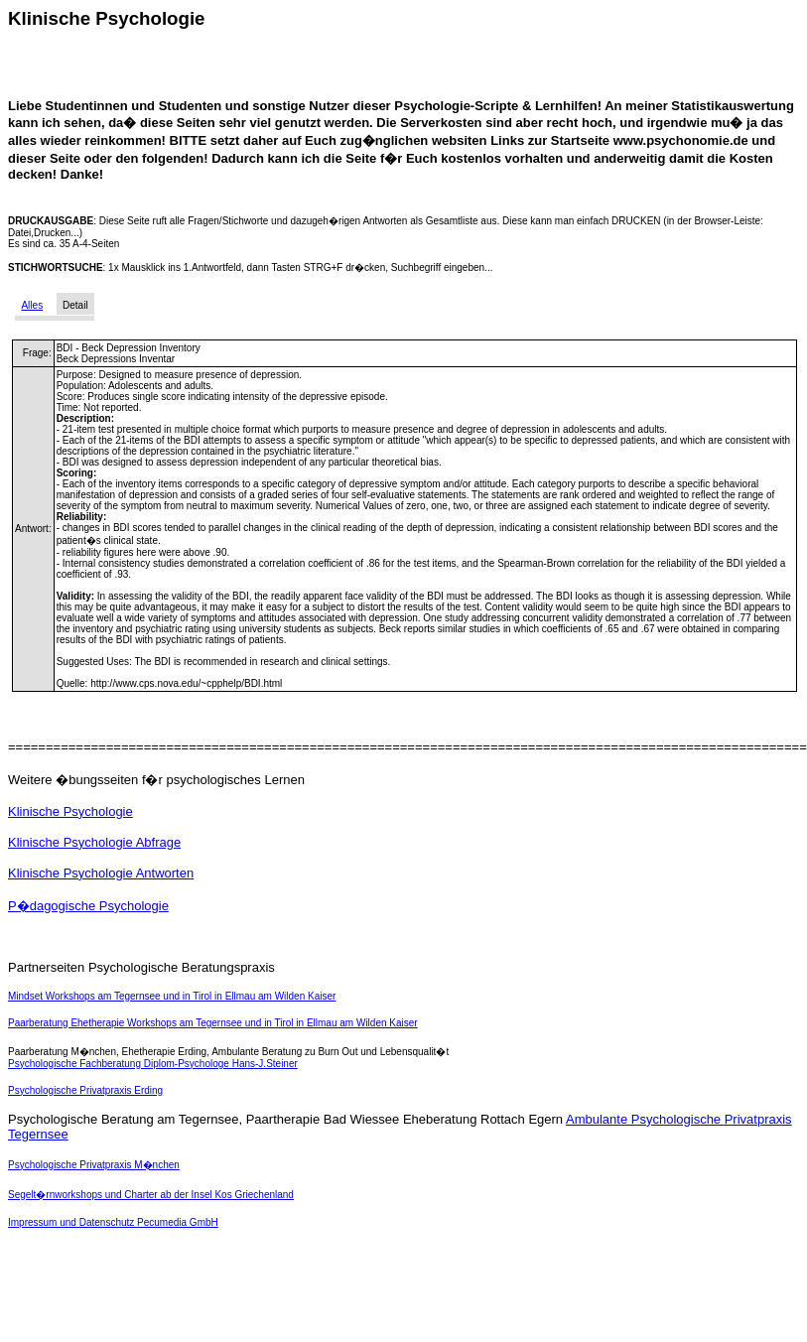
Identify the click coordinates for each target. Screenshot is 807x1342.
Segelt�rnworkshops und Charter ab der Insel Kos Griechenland (151, 1194)
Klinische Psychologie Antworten (101, 873)
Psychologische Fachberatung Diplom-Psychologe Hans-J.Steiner (153, 1063)
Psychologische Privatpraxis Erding (85, 1090)
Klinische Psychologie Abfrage (94, 842)
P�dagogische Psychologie (88, 905)
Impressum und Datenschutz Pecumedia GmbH (113, 1222)
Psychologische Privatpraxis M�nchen (94, 1164)
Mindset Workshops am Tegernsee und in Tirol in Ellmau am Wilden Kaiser (172, 996)
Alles (32, 305)
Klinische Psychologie (70, 811)
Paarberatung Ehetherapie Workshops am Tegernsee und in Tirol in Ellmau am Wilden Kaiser (213, 1022)
